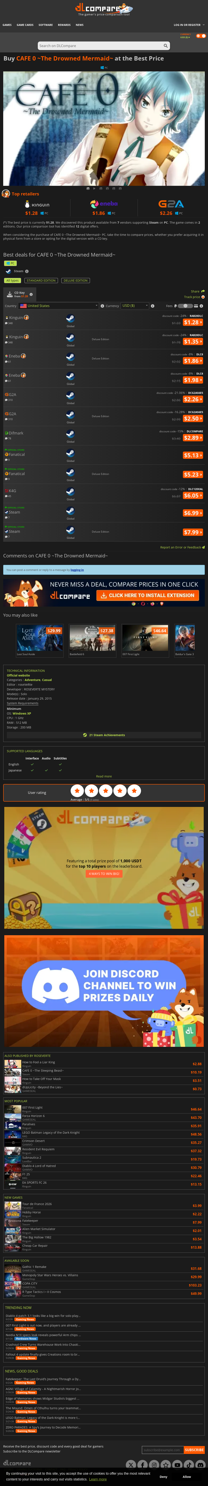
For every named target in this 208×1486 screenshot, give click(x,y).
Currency (112, 305)
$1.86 (193, 360)
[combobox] (58, 305)
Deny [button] (163, 1477)
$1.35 (193, 341)
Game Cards (25, 25)
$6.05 (193, 495)
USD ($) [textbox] (129, 305)
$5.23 (193, 474)
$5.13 (193, 455)
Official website (18, 675)
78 (8, 438)
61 (8, 361)
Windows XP (22, 713)
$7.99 (193, 532)
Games (7, 25)
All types (12, 280)
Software (46, 25)
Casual (47, 680)
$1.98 (193, 380)
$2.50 (193, 418)
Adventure (32, 680)
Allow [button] (187, 1477)
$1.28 (193, 322)
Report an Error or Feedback (182, 547)
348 (9, 323)
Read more (104, 776)
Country (10, 305)
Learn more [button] (98, 1479)
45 (8, 496)
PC (10, 263)
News (80, 25)
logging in (77, 570)
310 (9, 399)
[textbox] (35, 306)
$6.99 (193, 513)
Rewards (64, 25)
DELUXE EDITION (76, 280)
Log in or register (187, 25)
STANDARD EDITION (41, 280)
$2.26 (193, 399)
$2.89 (193, 437)
